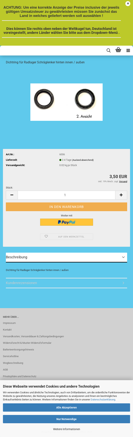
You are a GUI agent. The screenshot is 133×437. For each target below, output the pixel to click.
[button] (12, 195)
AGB (5, 369)
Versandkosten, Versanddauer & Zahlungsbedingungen (33, 336)
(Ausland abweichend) (83, 160)
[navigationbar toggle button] (128, 50)
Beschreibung (16, 257)
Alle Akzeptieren (66, 407)
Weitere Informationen (66, 429)
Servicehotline (11, 356)
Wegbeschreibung (13, 362)
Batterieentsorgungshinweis (18, 349)
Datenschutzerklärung (103, 399)
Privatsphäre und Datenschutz (19, 376)
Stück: (9, 187)
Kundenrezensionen (21, 283)
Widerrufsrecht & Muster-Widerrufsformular (27, 342)
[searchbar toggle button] (108, 50)
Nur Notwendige (66, 419)
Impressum (9, 323)
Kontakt (7, 329)
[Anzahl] (66, 195)
